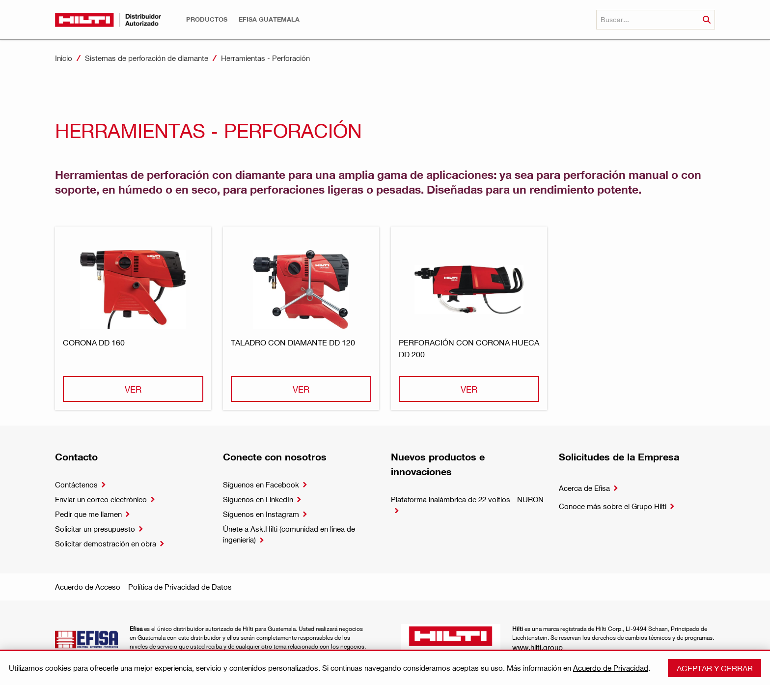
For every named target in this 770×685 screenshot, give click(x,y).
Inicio (63, 58)
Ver (133, 389)
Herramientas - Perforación (265, 58)
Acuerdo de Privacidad (610, 667)
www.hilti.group (537, 647)
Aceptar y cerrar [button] (715, 668)
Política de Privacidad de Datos (180, 586)
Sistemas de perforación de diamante (146, 58)
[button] (206, 19)
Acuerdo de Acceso (87, 586)
